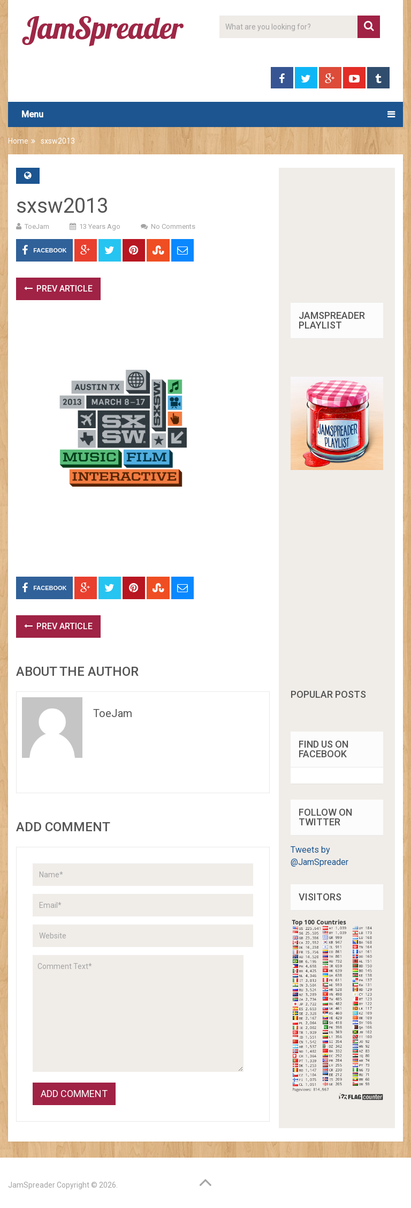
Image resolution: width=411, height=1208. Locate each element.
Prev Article (58, 289)
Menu (32, 114)
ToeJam (37, 226)
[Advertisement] (211, 340)
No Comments (173, 226)
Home (18, 141)
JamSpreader (31, 1185)
